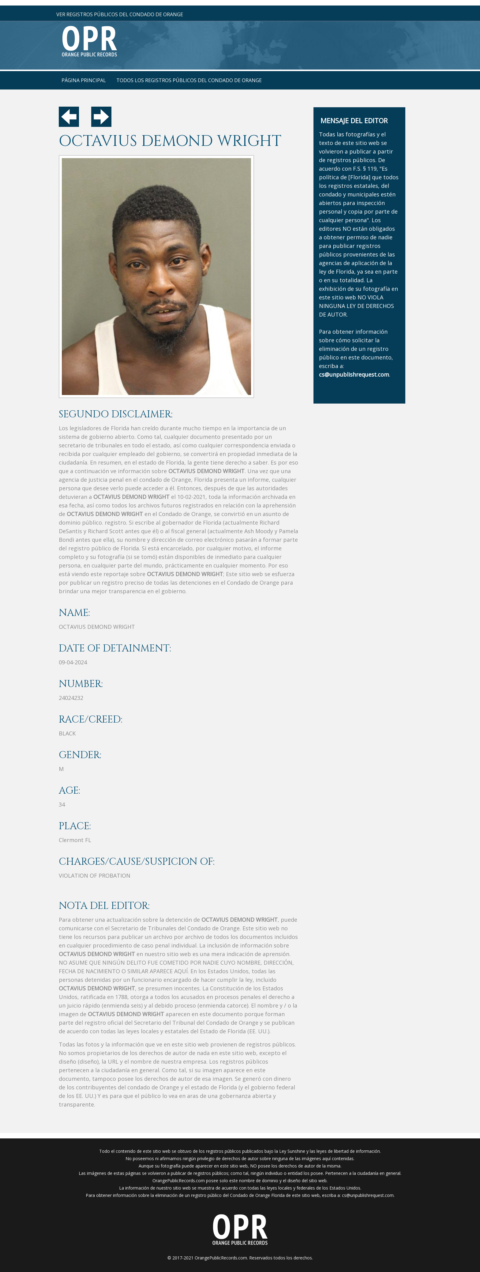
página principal (84, 80)
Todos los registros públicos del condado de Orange (189, 80)
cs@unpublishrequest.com (368, 1195)
